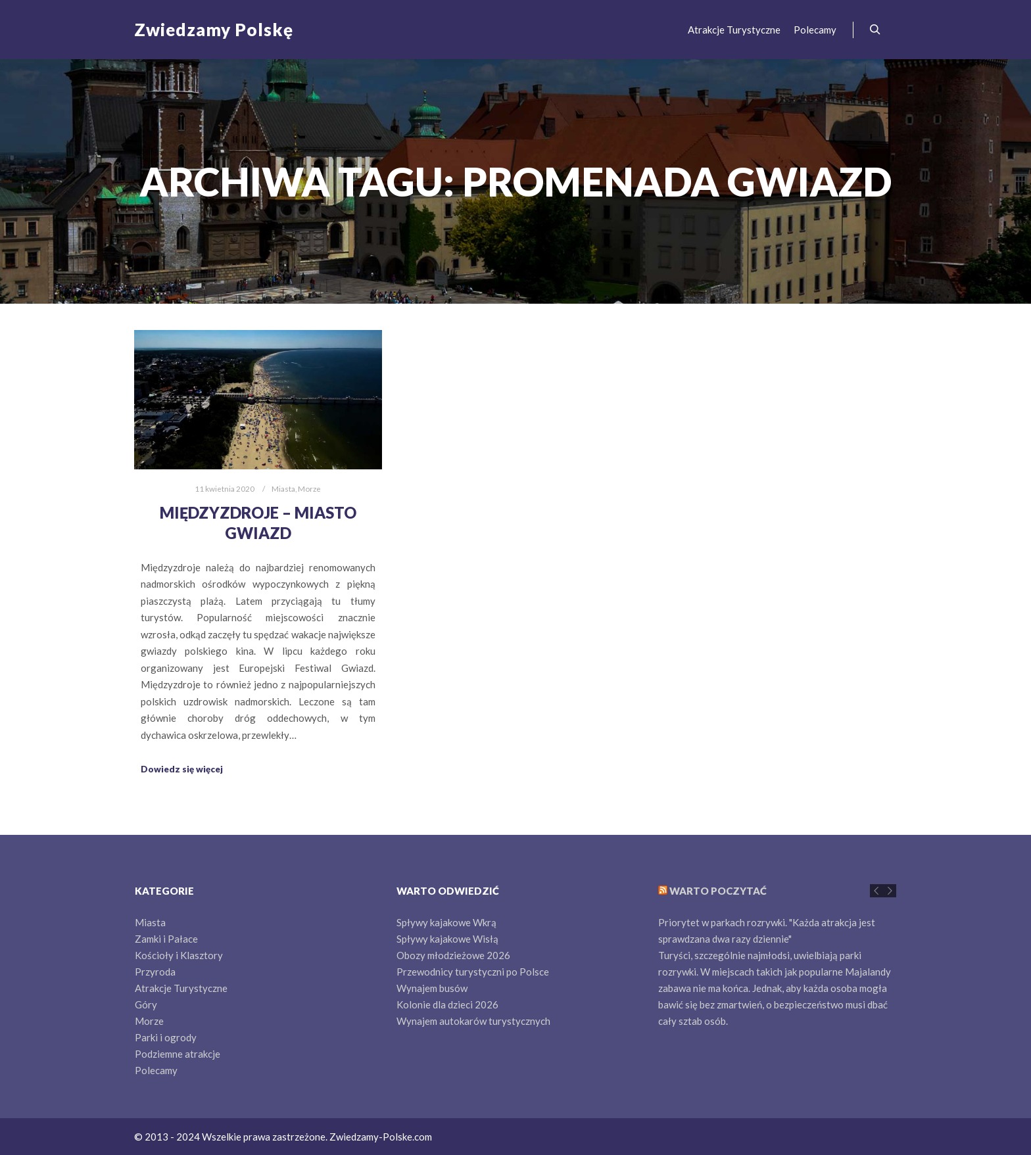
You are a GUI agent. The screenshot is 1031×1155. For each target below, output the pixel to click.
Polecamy (156, 1070)
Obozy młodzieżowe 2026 (453, 955)
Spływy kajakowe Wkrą (446, 922)
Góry (146, 1004)
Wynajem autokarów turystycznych (473, 1021)
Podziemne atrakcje (177, 1054)
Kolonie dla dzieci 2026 (447, 1004)
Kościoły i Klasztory (179, 955)
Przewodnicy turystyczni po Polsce (472, 972)
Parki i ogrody (166, 1037)
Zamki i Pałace (166, 939)
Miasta (283, 488)
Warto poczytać (718, 891)
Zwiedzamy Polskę (200, 29)
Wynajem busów (432, 988)
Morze (309, 488)
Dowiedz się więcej (182, 769)
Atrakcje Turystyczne (181, 988)
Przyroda (155, 972)
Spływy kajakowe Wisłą (447, 939)
